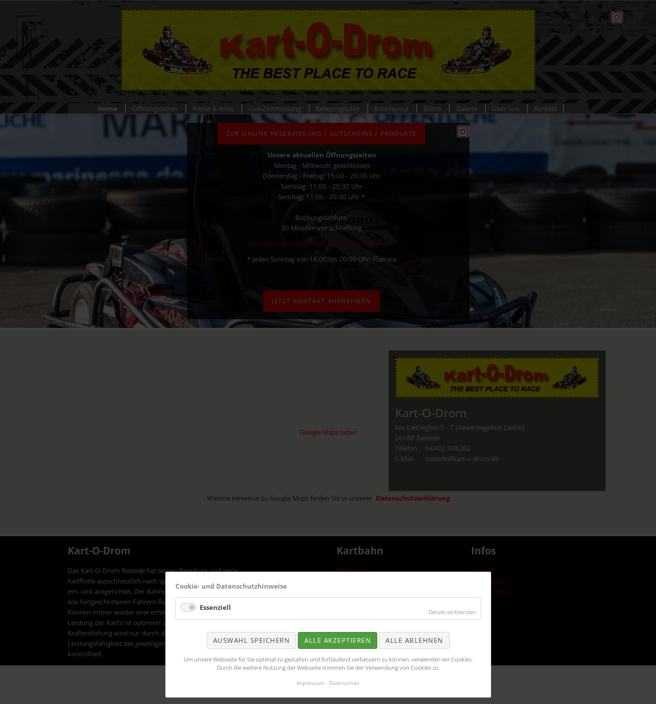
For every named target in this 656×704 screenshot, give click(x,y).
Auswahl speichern (251, 640)
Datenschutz (344, 683)
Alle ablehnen (414, 640)
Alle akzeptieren (337, 640)
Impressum (310, 683)
